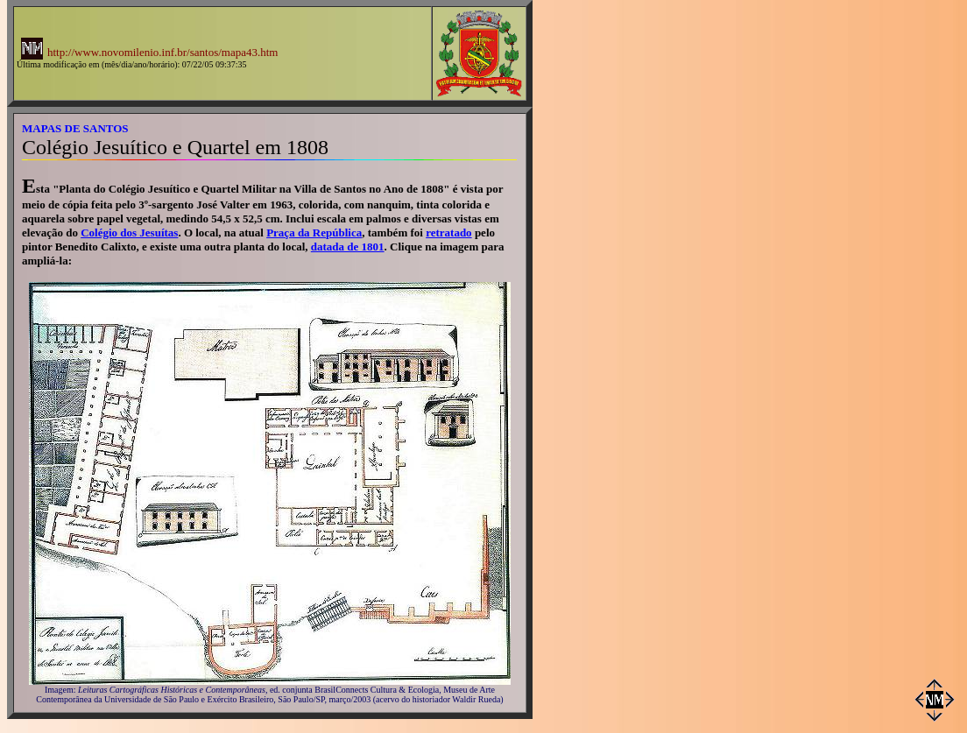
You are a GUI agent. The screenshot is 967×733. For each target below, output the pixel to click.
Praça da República (314, 232)
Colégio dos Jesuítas (129, 232)
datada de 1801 (348, 246)
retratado (448, 232)
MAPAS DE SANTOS (75, 128)
